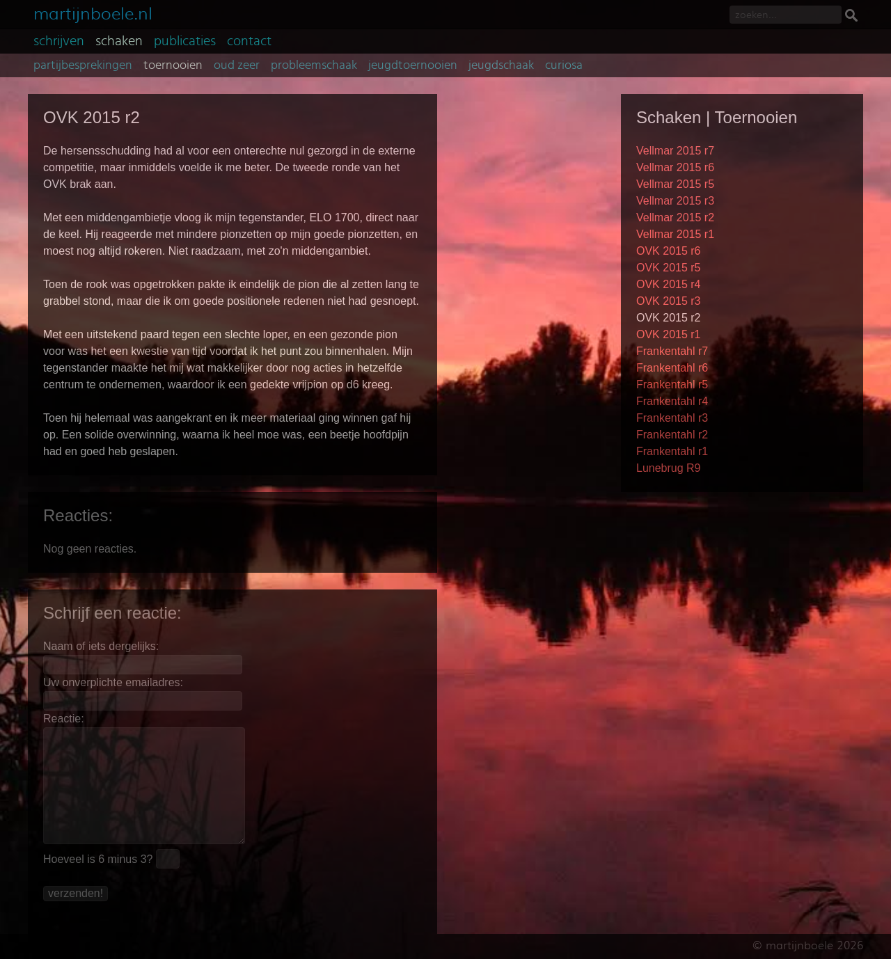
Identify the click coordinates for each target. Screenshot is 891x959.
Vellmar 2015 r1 (675, 234)
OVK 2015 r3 (668, 301)
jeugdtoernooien (412, 65)
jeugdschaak (501, 65)
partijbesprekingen (82, 65)
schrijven (58, 41)
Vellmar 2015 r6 (675, 167)
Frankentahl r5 (672, 384)
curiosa (564, 65)
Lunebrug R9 (668, 468)
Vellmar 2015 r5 (675, 184)
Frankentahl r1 (672, 451)
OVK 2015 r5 (668, 268)
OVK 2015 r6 (668, 251)
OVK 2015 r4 (668, 284)
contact (249, 41)
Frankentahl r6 (672, 368)
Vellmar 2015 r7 (675, 151)
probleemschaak (314, 65)
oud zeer (237, 65)
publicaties (185, 41)
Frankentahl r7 (672, 351)
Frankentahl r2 (672, 435)
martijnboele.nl (92, 12)
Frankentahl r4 (672, 401)
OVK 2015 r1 (668, 334)
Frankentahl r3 (672, 418)
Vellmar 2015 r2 (675, 217)
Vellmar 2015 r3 (675, 201)
